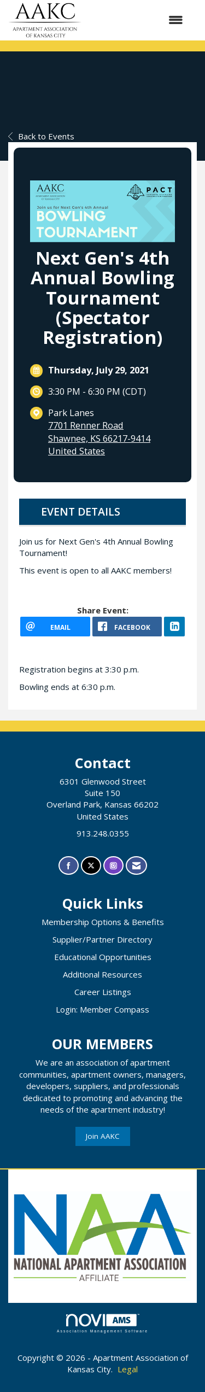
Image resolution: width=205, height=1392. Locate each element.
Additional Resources (102, 974)
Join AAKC (103, 1136)
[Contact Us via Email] (136, 865)
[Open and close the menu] (138, 20)
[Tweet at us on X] (91, 865)
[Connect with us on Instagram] (113, 865)
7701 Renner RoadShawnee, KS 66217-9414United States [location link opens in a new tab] (99, 438)
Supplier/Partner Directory (102, 939)
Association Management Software (102, 1323)
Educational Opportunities (102, 956)
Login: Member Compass (102, 1009)
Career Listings (102, 991)
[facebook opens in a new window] (127, 626)
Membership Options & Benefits (103, 921)
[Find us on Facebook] (68, 865)
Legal (128, 1369)
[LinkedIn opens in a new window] (174, 626)
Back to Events (41, 136)
